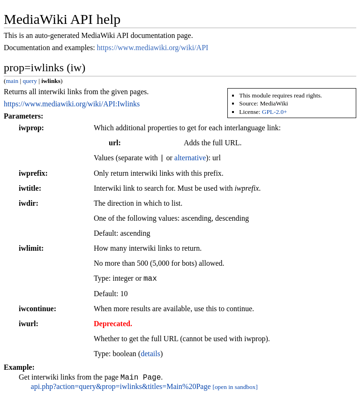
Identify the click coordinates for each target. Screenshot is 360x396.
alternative (190, 158)
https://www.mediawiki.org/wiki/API (153, 48)
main (12, 80)
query (29, 80)
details (150, 354)
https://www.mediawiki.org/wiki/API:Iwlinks (72, 104)
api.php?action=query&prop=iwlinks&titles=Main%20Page (121, 388)
